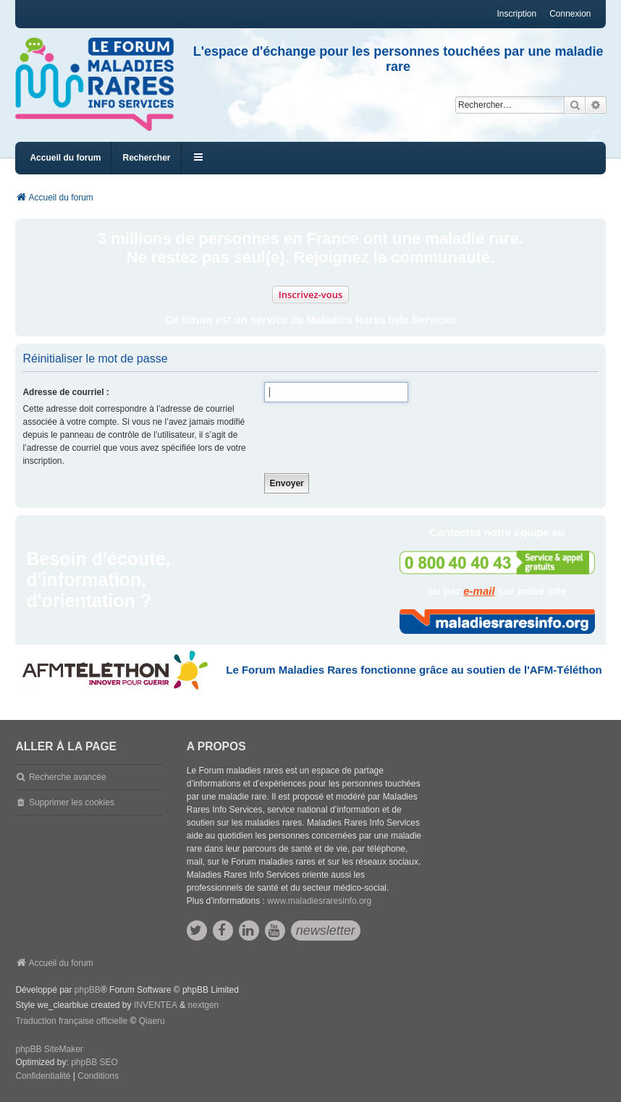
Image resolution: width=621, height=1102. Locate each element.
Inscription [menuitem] (516, 14)
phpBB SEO (94, 1062)
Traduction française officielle (71, 1021)
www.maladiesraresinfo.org (319, 901)
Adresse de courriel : (65, 392)
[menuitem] (42, 1077)
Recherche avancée (67, 777)
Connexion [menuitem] (570, 14)
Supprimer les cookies (71, 802)
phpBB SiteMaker (49, 1049)
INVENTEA (155, 1005)
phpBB (88, 990)
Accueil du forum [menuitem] (65, 158)
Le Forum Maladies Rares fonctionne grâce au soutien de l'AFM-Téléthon (413, 670)
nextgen (203, 1005)
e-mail (478, 591)
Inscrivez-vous (311, 294)
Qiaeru (152, 1021)
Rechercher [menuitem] (146, 158)
